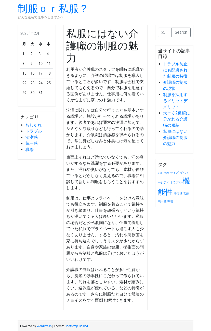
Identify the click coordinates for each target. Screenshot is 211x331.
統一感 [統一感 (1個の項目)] (162, 201)
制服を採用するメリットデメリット (175, 100)
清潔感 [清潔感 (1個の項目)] (178, 193)
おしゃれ (33, 125)
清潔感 (31, 137)
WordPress (44, 326)
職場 (29, 149)
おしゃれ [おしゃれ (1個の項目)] (163, 172)
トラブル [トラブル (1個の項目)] (175, 182)
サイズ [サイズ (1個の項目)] (174, 172)
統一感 (31, 143)
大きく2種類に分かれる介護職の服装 (176, 119)
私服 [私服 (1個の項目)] (186, 193)
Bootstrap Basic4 (76, 326)
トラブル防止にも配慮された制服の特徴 (175, 70)
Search (181, 32)
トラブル (33, 131)
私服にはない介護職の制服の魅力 (175, 137)
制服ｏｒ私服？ (53, 9)
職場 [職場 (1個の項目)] (170, 201)
